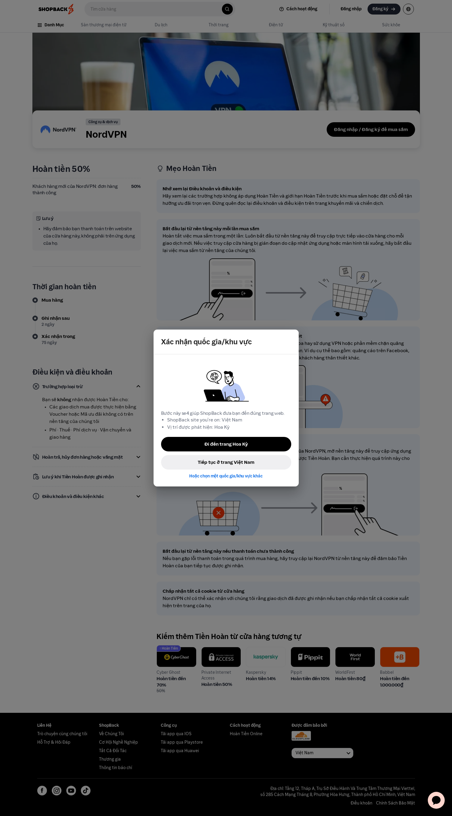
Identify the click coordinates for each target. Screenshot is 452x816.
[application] (436, 800)
